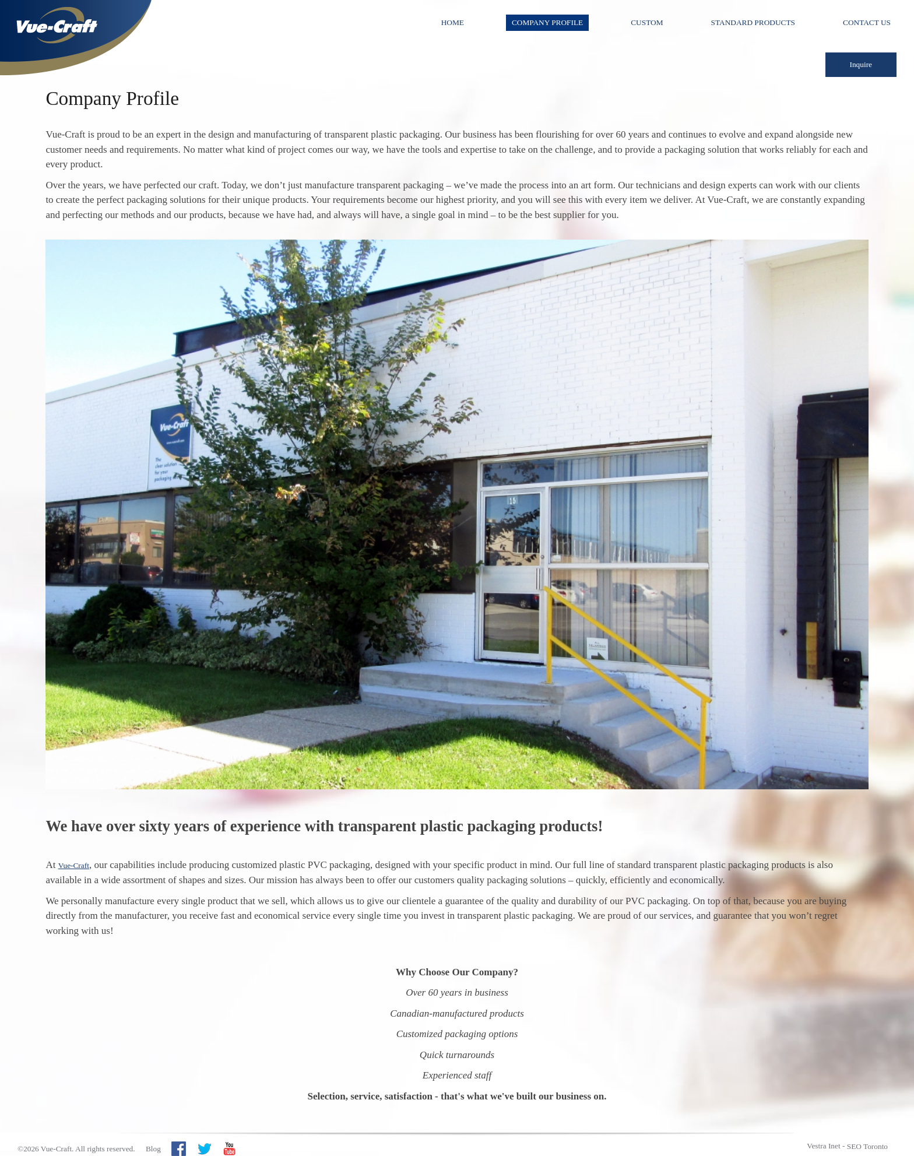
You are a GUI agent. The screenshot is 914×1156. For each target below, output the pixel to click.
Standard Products (753, 22)
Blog (153, 1148)
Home (452, 22)
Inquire (861, 64)
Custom (647, 22)
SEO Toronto (867, 1146)
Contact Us (867, 22)
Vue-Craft (73, 865)
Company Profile (547, 22)
